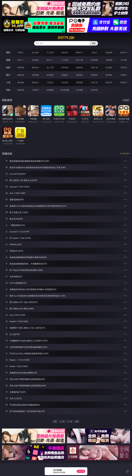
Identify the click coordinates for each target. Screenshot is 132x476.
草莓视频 (50, 90)
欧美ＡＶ (50, 60)
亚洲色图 (35, 75)
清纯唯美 (94, 75)
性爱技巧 (123, 82)
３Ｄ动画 (64, 60)
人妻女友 (50, 82)
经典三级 (94, 67)
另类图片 (123, 75)
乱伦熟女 (109, 67)
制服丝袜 (79, 67)
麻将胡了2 (79, 52)
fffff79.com (66, 38)
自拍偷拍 (35, 60)
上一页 (62, 421)
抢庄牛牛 (123, 52)
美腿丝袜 (79, 75)
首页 (55, 421)
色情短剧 (94, 90)
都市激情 (20, 82)
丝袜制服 (94, 60)
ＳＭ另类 (123, 60)
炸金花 (94, 52)
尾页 (76, 421)
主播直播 (109, 60)
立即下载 (81, 471)
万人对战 (50, 52)
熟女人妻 (79, 60)
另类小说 (94, 82)
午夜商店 (35, 90)
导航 (8, 89)
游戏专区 (64, 52)
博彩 (8, 52)
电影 (8, 67)
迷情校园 (79, 82)
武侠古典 (64, 82)
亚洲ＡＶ (20, 60)
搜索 (93, 43)
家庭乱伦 (35, 82)
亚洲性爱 (20, 67)
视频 (8, 59)
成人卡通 (50, 67)
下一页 (69, 421)
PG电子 (20, 52)
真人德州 (35, 52)
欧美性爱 (64, 67)
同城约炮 (20, 90)
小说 (8, 82)
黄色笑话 (109, 82)
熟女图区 (109, 75)
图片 (8, 74)
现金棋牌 (109, 52)
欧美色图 (50, 75)
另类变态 (123, 67)
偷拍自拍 (35, 67)
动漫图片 (64, 75)
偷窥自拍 (20, 75)
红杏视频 (79, 90)
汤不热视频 (65, 90)
